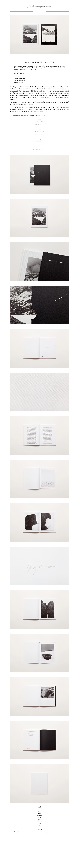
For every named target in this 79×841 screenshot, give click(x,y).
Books (39, 811)
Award (39, 826)
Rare (39, 813)
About (39, 817)
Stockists (39, 821)
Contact (39, 819)
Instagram (39, 825)
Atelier (39, 823)
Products (39, 815)
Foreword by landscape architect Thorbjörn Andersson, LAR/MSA (29, 115)
